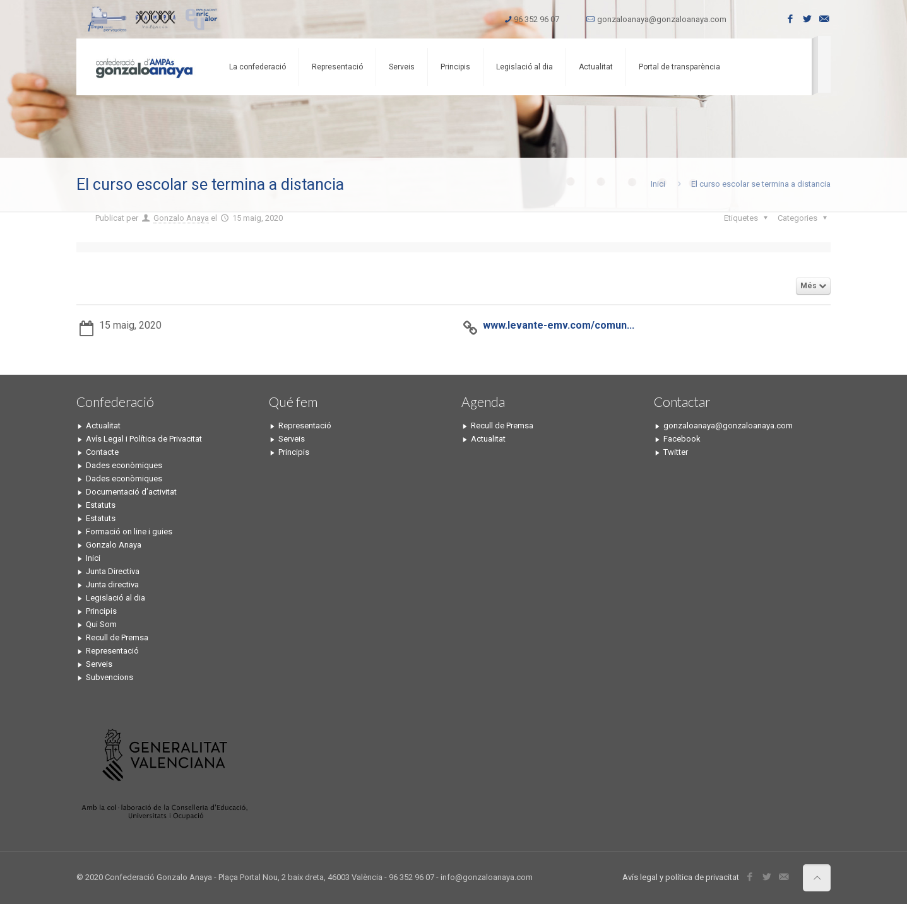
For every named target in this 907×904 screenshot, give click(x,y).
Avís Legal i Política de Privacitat (144, 438)
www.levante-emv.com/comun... (558, 325)
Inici (658, 184)
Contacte (102, 452)
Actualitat (103, 425)
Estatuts (101, 505)
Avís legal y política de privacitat (680, 877)
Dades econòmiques (124, 465)
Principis (101, 611)
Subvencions (109, 677)
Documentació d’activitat (131, 491)
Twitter (675, 452)
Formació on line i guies (129, 531)
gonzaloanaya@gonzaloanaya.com (661, 19)
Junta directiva (112, 584)
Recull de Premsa (117, 637)
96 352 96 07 (536, 19)
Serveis (99, 664)
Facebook (682, 438)
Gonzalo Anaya (181, 218)
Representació (112, 650)
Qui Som (101, 624)
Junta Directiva (112, 571)
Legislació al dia (115, 597)
